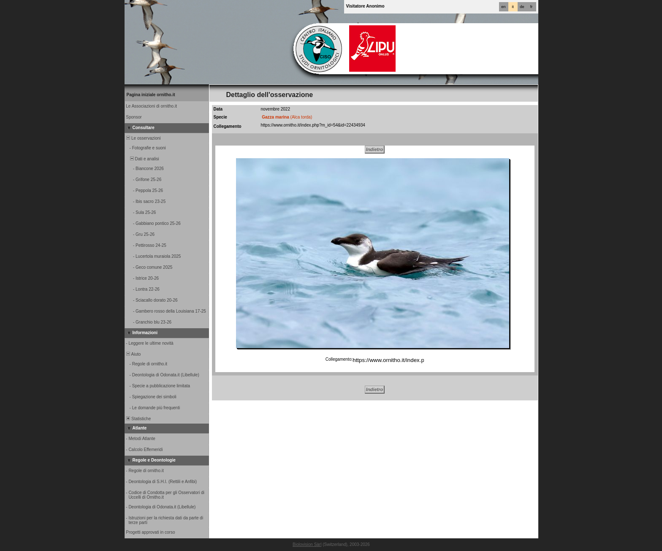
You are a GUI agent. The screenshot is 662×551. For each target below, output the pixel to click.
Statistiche (138, 418)
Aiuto (133, 354)
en (503, 7)
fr (531, 7)
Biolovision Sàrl (307, 544)
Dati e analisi (142, 159)
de (522, 7)
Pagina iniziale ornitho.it (151, 94)
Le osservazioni (143, 138)
